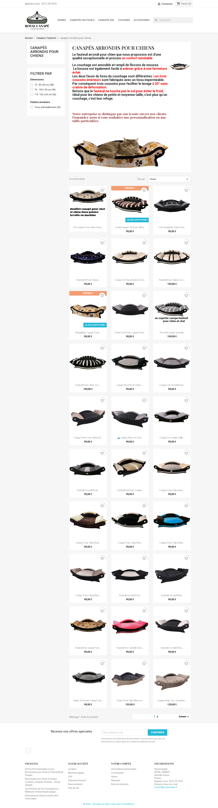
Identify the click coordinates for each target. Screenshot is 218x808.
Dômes (62, 20)
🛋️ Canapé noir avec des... (130, 437)
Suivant (184, 717)
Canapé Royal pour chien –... (130, 385)
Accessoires (142, 20)
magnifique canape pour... (88, 332)
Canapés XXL (106, 20)
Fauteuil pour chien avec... (88, 385)
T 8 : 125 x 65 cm (45, 94)
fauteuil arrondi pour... (88, 490)
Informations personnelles (123, 769)
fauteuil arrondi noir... (172, 595)
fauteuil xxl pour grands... (130, 490)
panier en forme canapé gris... (88, 700)
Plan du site (73, 788)
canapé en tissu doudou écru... (130, 279)
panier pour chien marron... (130, 700)
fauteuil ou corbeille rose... (130, 647)
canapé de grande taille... (172, 437)
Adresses (115, 780)
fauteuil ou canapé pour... (88, 647)
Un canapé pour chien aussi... (88, 227)
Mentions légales (76, 773)
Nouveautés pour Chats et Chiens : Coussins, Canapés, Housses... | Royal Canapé (42, 782)
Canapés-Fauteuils (82, 20)
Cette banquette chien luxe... (172, 227)
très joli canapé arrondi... (172, 332)
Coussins (124, 20)
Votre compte (121, 763)
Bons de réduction (120, 784)
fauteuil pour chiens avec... (172, 279)
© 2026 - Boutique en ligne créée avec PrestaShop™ (109, 804)
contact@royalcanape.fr (166, 787)
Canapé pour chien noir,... (172, 490)
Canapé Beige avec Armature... (172, 700)
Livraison (72, 769)
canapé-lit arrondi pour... (172, 385)
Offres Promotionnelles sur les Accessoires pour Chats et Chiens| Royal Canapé (44, 772)
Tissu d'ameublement (48, 107)
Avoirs (114, 776)
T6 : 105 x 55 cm (45, 89)
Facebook (28, 750)
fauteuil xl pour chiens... (88, 279)
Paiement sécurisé (77, 780)
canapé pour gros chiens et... (88, 437)
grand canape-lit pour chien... (130, 227)
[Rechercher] (173, 20)
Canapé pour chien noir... (88, 542)
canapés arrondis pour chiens (44, 52)
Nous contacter (75, 784)
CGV (70, 776)
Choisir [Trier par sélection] (169, 179)
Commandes (117, 773)
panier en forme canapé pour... (130, 332)
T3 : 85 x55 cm (44, 84)
